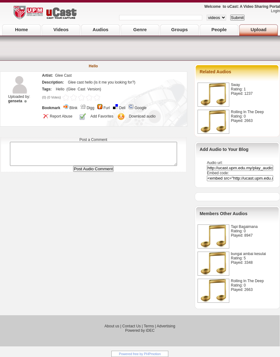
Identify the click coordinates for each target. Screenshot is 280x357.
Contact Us (131, 326)
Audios (101, 29)
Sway (235, 85)
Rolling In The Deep (247, 112)
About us (112, 326)
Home (21, 29)
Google (141, 108)
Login (274, 11)
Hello (60, 89)
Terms (149, 326)
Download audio (142, 116)
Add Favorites (101, 116)
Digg (90, 108)
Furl (106, 108)
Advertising (166, 326)
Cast (82, 89)
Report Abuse (57, 116)
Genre (140, 29)
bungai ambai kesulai (248, 254)
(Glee (70, 89)
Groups (179, 29)
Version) (94, 89)
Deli (122, 108)
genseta (15, 101)
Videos (61, 29)
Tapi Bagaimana (244, 226)
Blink (73, 108)
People (218, 29)
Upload (259, 29)
